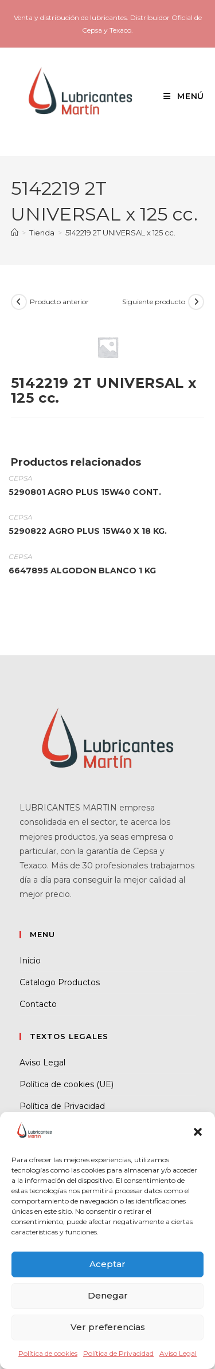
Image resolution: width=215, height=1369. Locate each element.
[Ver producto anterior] (19, 302)
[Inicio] (14, 232)
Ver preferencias (108, 1326)
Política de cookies (47, 1353)
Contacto (38, 1004)
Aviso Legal (178, 1353)
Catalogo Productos (59, 982)
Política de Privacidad (118, 1353)
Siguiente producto (153, 301)
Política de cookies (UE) (66, 1084)
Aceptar (107, 1263)
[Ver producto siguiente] (196, 302)
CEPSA (20, 478)
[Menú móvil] (179, 96)
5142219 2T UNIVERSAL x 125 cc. (120, 232)
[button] (198, 1132)
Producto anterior (59, 301)
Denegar (108, 1295)
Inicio (30, 960)
